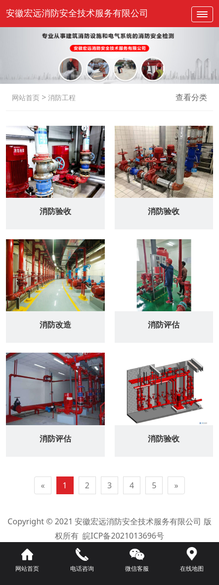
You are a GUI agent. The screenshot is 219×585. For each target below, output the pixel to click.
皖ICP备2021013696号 (123, 535)
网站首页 (26, 97)
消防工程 (61, 97)
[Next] (176, 485)
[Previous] (42, 485)
